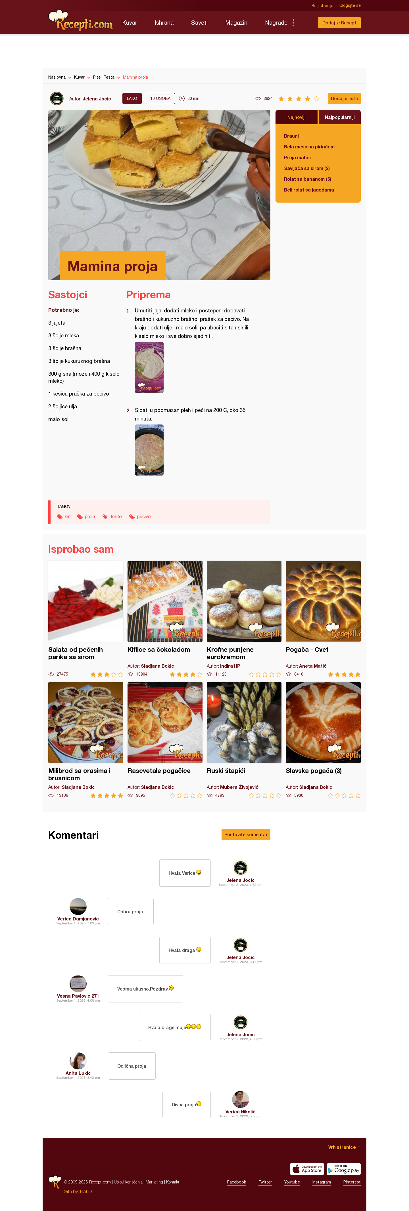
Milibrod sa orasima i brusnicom (85, 740)
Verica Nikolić (241, 1111)
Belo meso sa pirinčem (309, 146)
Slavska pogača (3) (323, 740)
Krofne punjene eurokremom (244, 619)
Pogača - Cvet (323, 619)
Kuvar (129, 22)
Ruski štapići (244, 740)
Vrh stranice (342, 1147)
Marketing (154, 1182)
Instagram (321, 1182)
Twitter (265, 1182)
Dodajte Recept (339, 22)
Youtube (292, 1182)
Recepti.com (81, 20)
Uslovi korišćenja (128, 1182)
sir (67, 516)
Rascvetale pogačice (165, 740)
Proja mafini (297, 157)
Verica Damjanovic (78, 918)
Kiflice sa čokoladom (165, 619)
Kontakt (172, 1182)
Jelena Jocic (97, 98)
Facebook (236, 1182)
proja (90, 516)
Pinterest (352, 1182)
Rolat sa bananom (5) (307, 179)
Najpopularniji (340, 117)
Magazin (236, 22)
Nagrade (276, 22)
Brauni (291, 135)
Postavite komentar (246, 834)
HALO (86, 1191)
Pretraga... (304, 23)
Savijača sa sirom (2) (307, 168)
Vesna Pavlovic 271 (78, 995)
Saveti (199, 22)
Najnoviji (296, 117)
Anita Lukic (78, 1073)
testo (116, 516)
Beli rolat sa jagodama (309, 189)
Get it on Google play (344, 1169)
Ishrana (164, 22)
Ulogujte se (350, 5)
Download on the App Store (307, 1169)
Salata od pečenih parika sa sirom (85, 619)
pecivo (144, 516)
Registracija (322, 5)
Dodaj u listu (344, 98)
